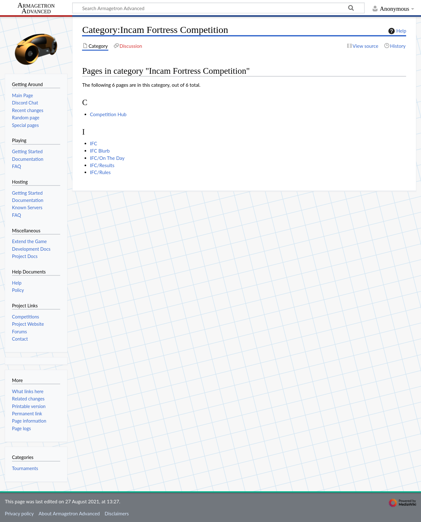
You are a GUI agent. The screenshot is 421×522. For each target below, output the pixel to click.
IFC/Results (102, 165)
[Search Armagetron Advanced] (218, 8)
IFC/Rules (100, 172)
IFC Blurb (100, 151)
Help (396, 31)
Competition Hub (108, 114)
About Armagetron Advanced (69, 513)
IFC (93, 143)
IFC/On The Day (107, 158)
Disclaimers (117, 513)
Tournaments (25, 468)
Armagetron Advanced (36, 8)
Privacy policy (19, 513)
